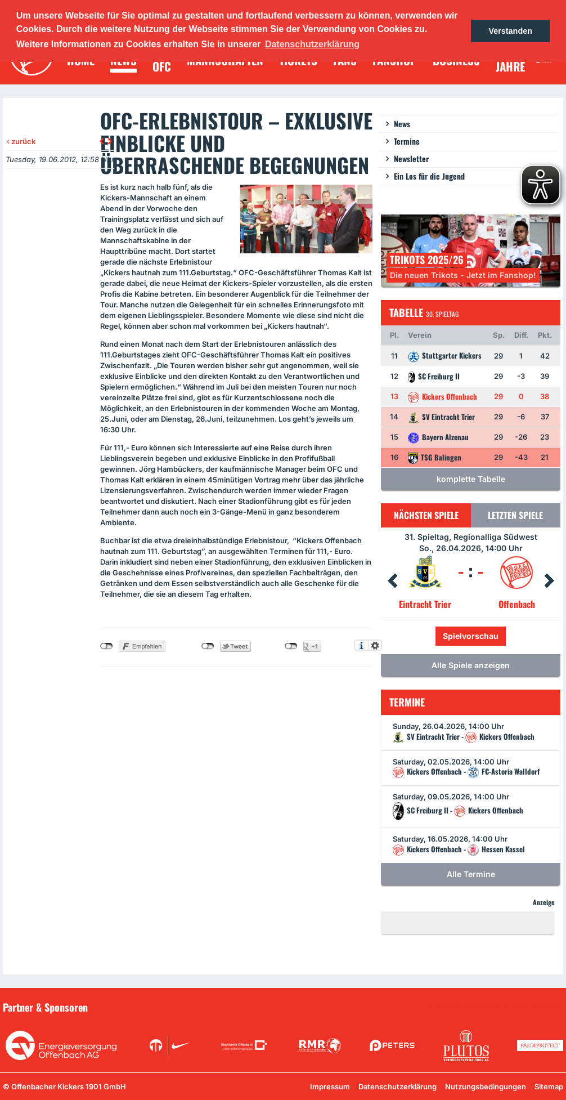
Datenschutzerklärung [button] (312, 44)
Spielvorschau (470, 636)
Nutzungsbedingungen (485, 1086)
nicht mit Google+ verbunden (291, 646)
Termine (407, 141)
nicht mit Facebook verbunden (106, 646)
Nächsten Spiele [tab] (426, 515)
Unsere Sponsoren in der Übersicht (499, 1006)
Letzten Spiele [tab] (515, 515)
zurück (21, 141)
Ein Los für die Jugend (429, 176)
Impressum (330, 1086)
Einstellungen (375, 645)
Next (549, 581)
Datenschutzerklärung (397, 1086)
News (402, 123)
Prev (392, 581)
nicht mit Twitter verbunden (207, 646)
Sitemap (548, 1086)
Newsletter (411, 158)
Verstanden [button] (510, 30)
